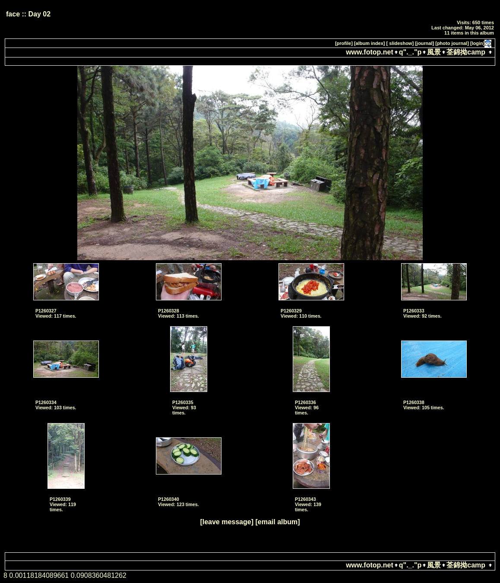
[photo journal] (452, 43)
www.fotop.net (369, 52)
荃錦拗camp (465, 52)
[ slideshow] (400, 43)
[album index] (369, 43)
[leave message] (226, 522)
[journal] (424, 43)
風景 (434, 52)
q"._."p (410, 52)
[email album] (277, 522)
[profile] (344, 43)
